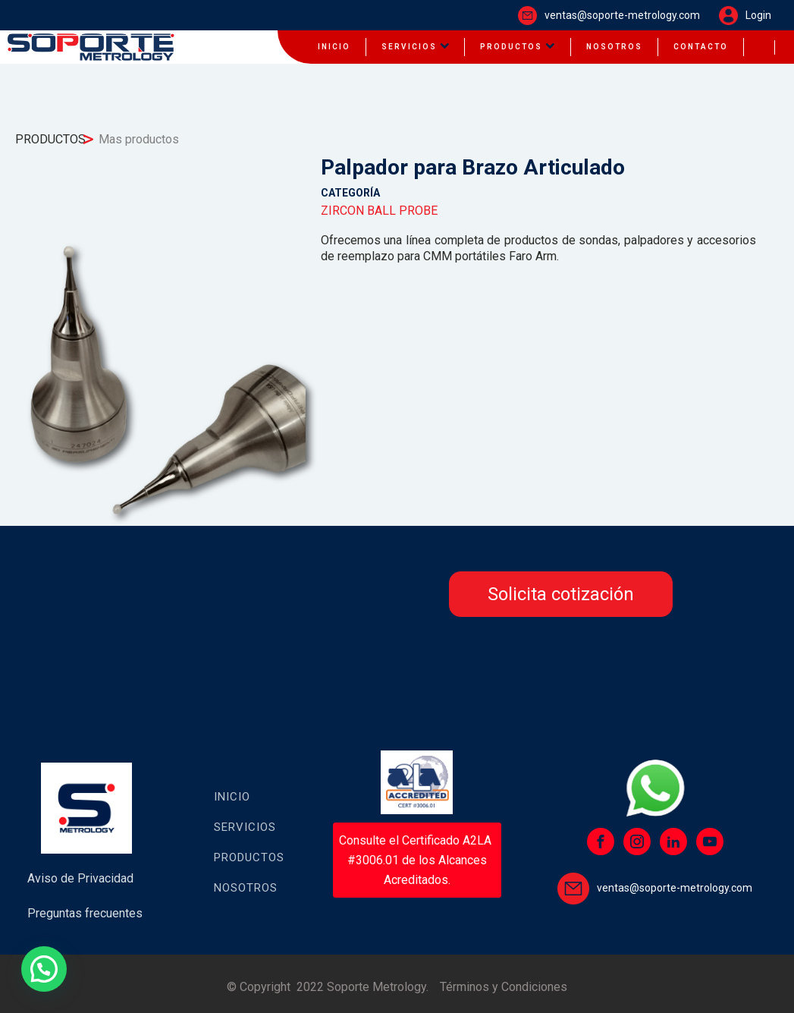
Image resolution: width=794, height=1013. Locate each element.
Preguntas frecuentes (85, 913)
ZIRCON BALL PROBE (379, 210)
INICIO (334, 46)
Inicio (232, 797)
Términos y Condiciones (503, 987)
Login (758, 15)
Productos (249, 857)
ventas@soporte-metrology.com (622, 15)
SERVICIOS (415, 46)
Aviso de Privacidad (80, 878)
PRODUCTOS (517, 46)
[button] (44, 969)
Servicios (245, 827)
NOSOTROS (614, 46)
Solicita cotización (561, 594)
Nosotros (246, 888)
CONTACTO (700, 46)
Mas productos (139, 139)
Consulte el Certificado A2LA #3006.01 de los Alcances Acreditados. (416, 859)
